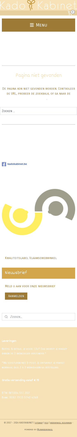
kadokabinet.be (14, 164)
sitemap (39, 422)
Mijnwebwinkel (45, 429)
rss (46, 422)
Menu (38, 25)
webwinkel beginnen (61, 422)
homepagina (38, 99)
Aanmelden (16, 296)
